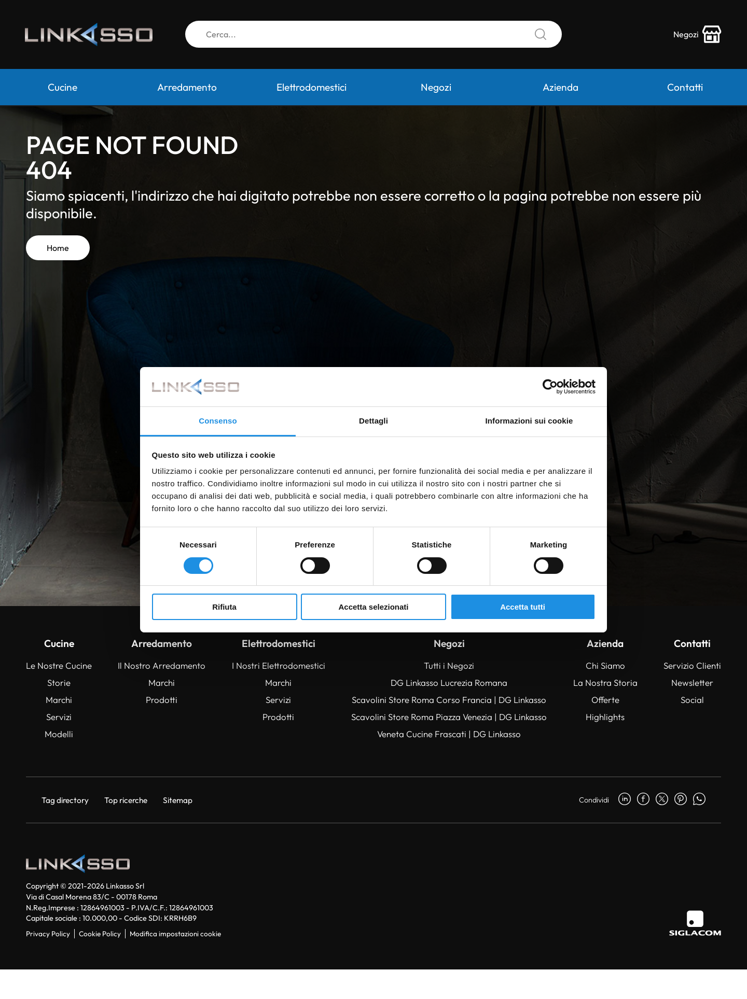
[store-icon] (696, 35)
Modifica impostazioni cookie (175, 933)
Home (58, 248)
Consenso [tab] (218, 420)
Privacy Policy (48, 933)
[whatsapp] (699, 800)
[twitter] (662, 800)
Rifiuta (224, 606)
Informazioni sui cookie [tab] (529, 420)
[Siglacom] (695, 923)
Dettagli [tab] (373, 420)
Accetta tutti (522, 606)
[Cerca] (373, 35)
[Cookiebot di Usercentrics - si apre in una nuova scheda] (550, 387)
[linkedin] (624, 800)
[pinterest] (680, 800)
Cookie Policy (100, 933)
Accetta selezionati (373, 606)
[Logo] (91, 35)
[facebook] (643, 800)
